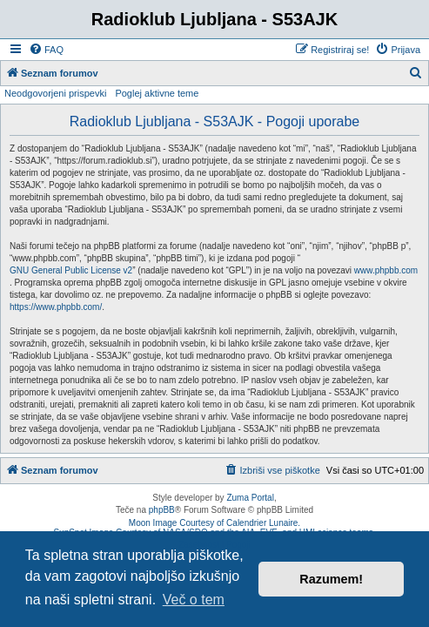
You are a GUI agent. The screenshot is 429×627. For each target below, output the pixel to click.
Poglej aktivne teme (156, 93)
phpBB (162, 510)
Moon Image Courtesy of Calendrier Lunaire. (214, 523)
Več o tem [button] (194, 599)
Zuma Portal (249, 497)
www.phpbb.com (386, 270)
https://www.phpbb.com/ (56, 307)
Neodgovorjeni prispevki (55, 93)
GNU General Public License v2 (71, 270)
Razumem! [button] (331, 579)
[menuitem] (46, 49)
